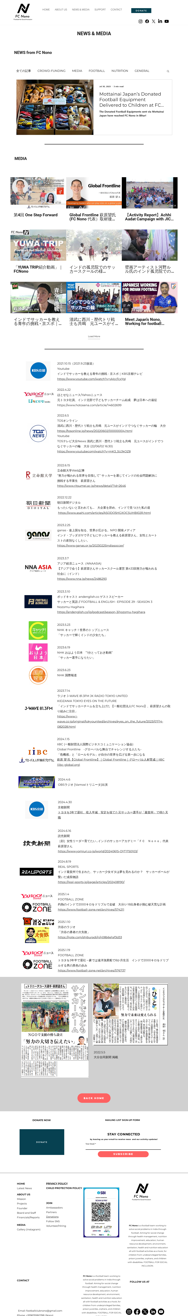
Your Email (90, 1144)
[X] (153, 21)
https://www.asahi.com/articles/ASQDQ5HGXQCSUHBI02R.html (104, 513)
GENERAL (142, 71)
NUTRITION (120, 71)
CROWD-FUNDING (52, 71)
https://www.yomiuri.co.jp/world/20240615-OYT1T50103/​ (98, 851)
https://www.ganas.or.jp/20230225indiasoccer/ (90, 545)
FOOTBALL (97, 71)
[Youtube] (166, 21)
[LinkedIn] (160, 21)
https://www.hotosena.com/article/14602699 (89, 405)
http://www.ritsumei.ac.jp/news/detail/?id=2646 (91, 486)
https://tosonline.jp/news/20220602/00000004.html (94, 431)
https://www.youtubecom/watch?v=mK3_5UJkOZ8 (94, 451)
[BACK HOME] (94, 1098)
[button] (168, 71)
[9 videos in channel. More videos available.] (94, 252)
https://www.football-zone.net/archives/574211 (91, 909)
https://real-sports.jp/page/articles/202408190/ (91, 882)
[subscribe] (123, 1154)
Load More (94, 336)
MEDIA (77, 71)
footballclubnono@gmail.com (44, 1310)
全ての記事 (23, 71)
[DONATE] (141, 10)
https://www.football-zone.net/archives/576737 (92, 970)
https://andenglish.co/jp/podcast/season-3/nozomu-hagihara (101, 612)
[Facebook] (147, 21)
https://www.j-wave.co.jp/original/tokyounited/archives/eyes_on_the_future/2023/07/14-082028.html (110, 722)
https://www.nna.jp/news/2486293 (82, 579)
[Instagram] (140, 21)
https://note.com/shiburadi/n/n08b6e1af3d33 (90, 937)
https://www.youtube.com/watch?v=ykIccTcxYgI (91, 379)
